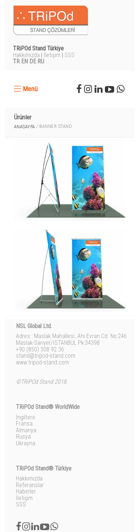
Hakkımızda (26, 55)
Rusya (23, 436)
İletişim (52, 55)
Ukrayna (25, 443)
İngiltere (25, 417)
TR (16, 61)
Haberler (26, 491)
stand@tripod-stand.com (45, 355)
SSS (69, 55)
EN (24, 61)
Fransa (24, 423)
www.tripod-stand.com (42, 362)
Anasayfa (24, 126)
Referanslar (30, 485)
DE (32, 61)
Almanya (26, 430)
